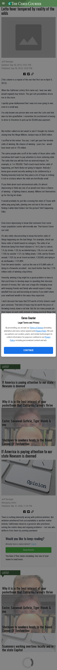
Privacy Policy (40, 331)
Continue (28, 350)
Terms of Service (36, 328)
